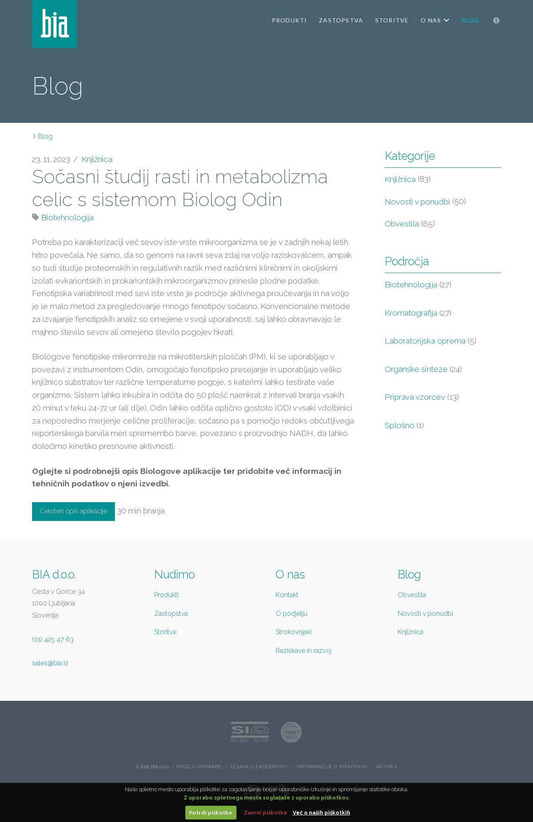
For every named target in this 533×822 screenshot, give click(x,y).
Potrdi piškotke (210, 813)
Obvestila (402, 223)
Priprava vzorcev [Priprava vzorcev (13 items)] (422, 397)
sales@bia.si (50, 663)
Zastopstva (171, 614)
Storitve (165, 632)
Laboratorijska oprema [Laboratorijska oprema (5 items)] (430, 340)
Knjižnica (97, 159)
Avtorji (387, 767)
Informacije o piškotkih (332, 767)
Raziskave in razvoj (303, 651)
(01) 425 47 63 (53, 639)
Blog (45, 136)
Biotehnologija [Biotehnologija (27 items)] (418, 284)
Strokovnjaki (293, 632)
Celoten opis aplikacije (73, 511)
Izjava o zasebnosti (259, 767)
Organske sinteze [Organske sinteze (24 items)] (423, 369)
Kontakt (287, 595)
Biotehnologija (67, 217)
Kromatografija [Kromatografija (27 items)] (418, 312)
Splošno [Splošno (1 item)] (404, 425)
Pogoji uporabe (199, 767)
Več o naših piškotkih (321, 813)
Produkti (166, 595)
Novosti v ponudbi (417, 201)
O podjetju (291, 614)
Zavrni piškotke (265, 813)
